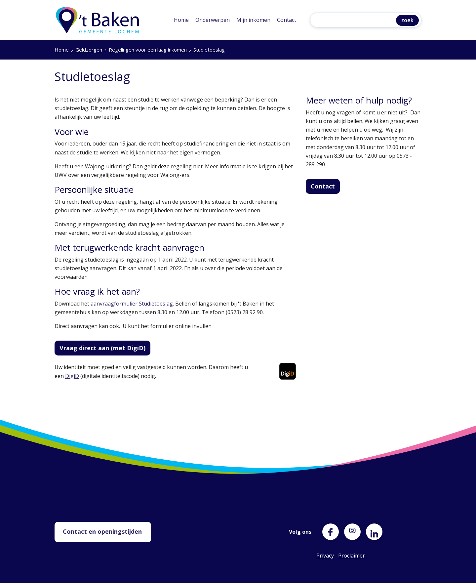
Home (181, 19)
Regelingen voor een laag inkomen (148, 49)
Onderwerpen (212, 19)
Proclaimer (346, 555)
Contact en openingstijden (102, 531)
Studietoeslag (209, 49)
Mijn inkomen (253, 19)
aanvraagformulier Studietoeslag (132, 303)
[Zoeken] (354, 21)
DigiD (72, 376)
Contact (286, 19)
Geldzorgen (88, 49)
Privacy (324, 555)
